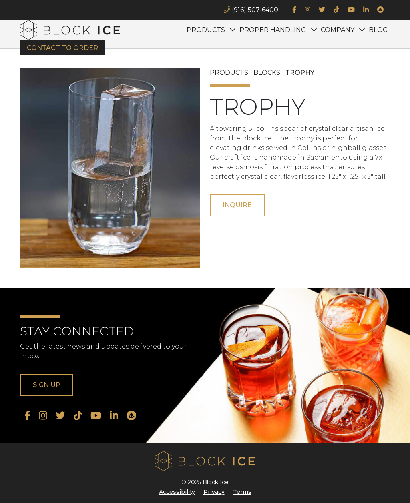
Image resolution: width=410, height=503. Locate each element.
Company (337, 30)
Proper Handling (272, 30)
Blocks (266, 72)
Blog (378, 30)
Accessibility (177, 491)
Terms (242, 491)
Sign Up (46, 385)
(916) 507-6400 (251, 10)
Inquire (237, 205)
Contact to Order (62, 48)
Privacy (214, 491)
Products (206, 30)
